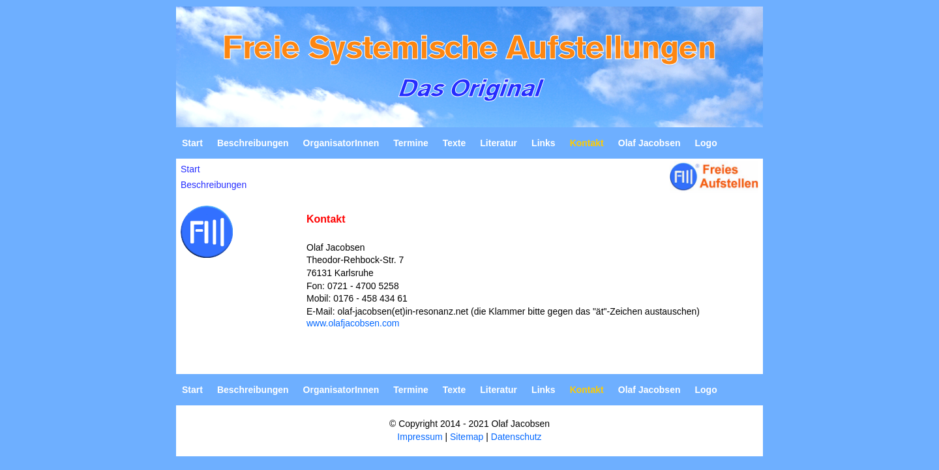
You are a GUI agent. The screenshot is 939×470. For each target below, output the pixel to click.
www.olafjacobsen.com (352, 323)
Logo (705, 143)
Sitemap (466, 436)
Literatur (498, 143)
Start (192, 143)
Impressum (419, 436)
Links (543, 143)
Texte (454, 143)
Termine (410, 143)
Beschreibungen (253, 143)
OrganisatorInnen (341, 143)
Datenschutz (516, 436)
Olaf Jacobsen (649, 143)
